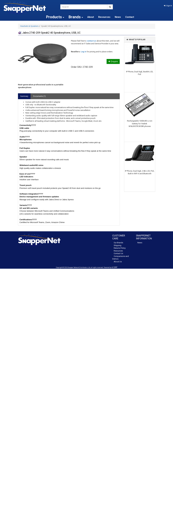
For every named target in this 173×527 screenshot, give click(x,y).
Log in (83, 52)
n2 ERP (114, 267)
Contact (129, 17)
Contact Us (118, 253)
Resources (104, 17)
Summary (24, 96)
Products (55, 17)
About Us (118, 262)
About (90, 17)
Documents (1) (39, 96)
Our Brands (118, 243)
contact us (91, 41)
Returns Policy (120, 248)
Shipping (117, 245)
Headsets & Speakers (29, 26)
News (118, 17)
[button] (168, 6)
